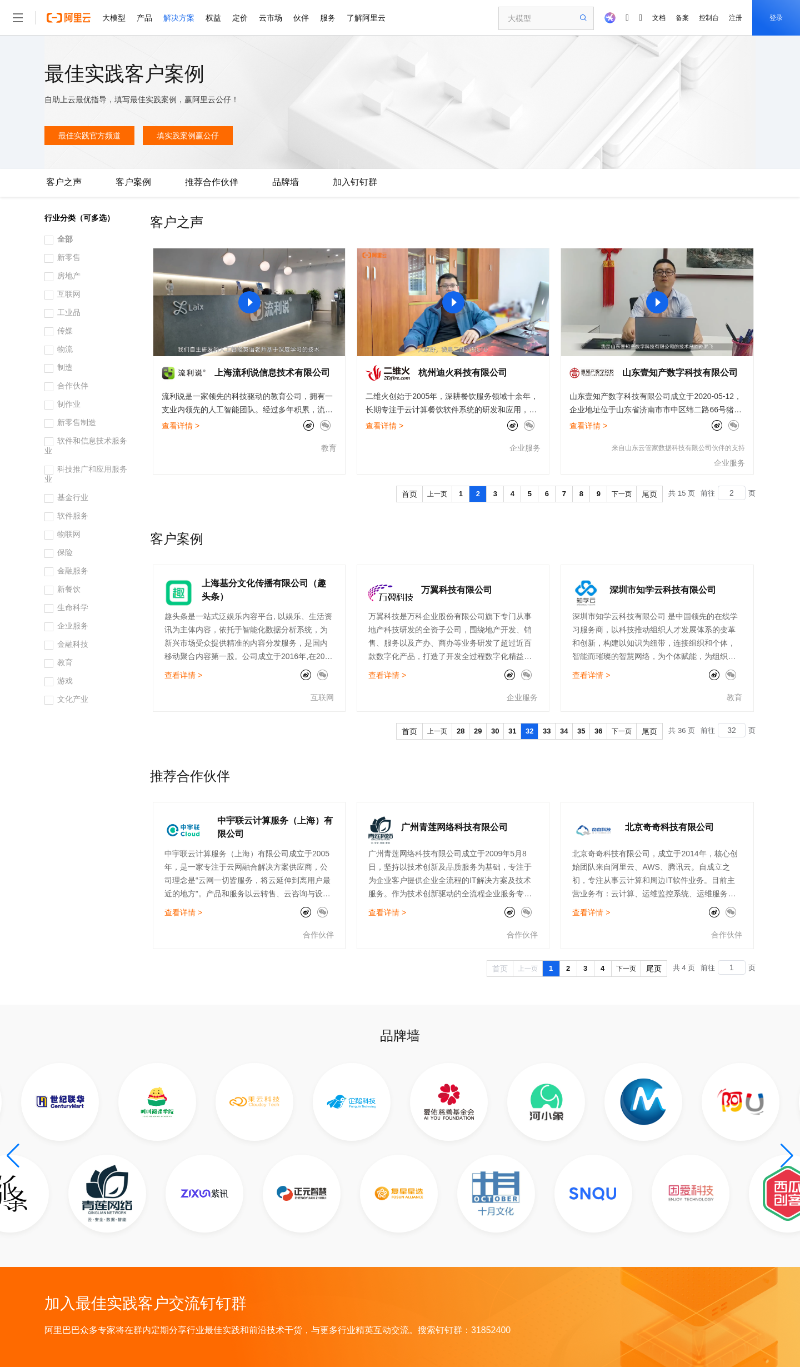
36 (598, 731)
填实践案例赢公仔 (188, 135)
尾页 (649, 494)
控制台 (709, 18)
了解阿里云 (366, 17)
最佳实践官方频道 (89, 135)
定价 (240, 17)
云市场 (270, 17)
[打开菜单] (18, 18)
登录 (776, 18)
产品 (144, 17)
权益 (213, 17)
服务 (328, 17)
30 (495, 731)
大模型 (114, 17)
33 (547, 731)
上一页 (437, 494)
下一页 (622, 494)
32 (529, 731)
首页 (409, 494)
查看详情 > (180, 425)
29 (478, 731)
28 (460, 731)
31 (512, 731)
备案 (682, 18)
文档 (659, 18)
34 (564, 731)
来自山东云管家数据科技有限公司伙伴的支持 (678, 448)
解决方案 (178, 17)
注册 (735, 18)
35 (581, 731)
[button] (13, 1156)
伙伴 (301, 17)
